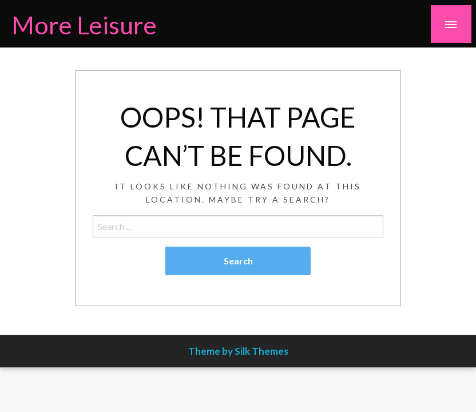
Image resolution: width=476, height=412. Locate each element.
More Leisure (84, 24)
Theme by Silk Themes (238, 351)
